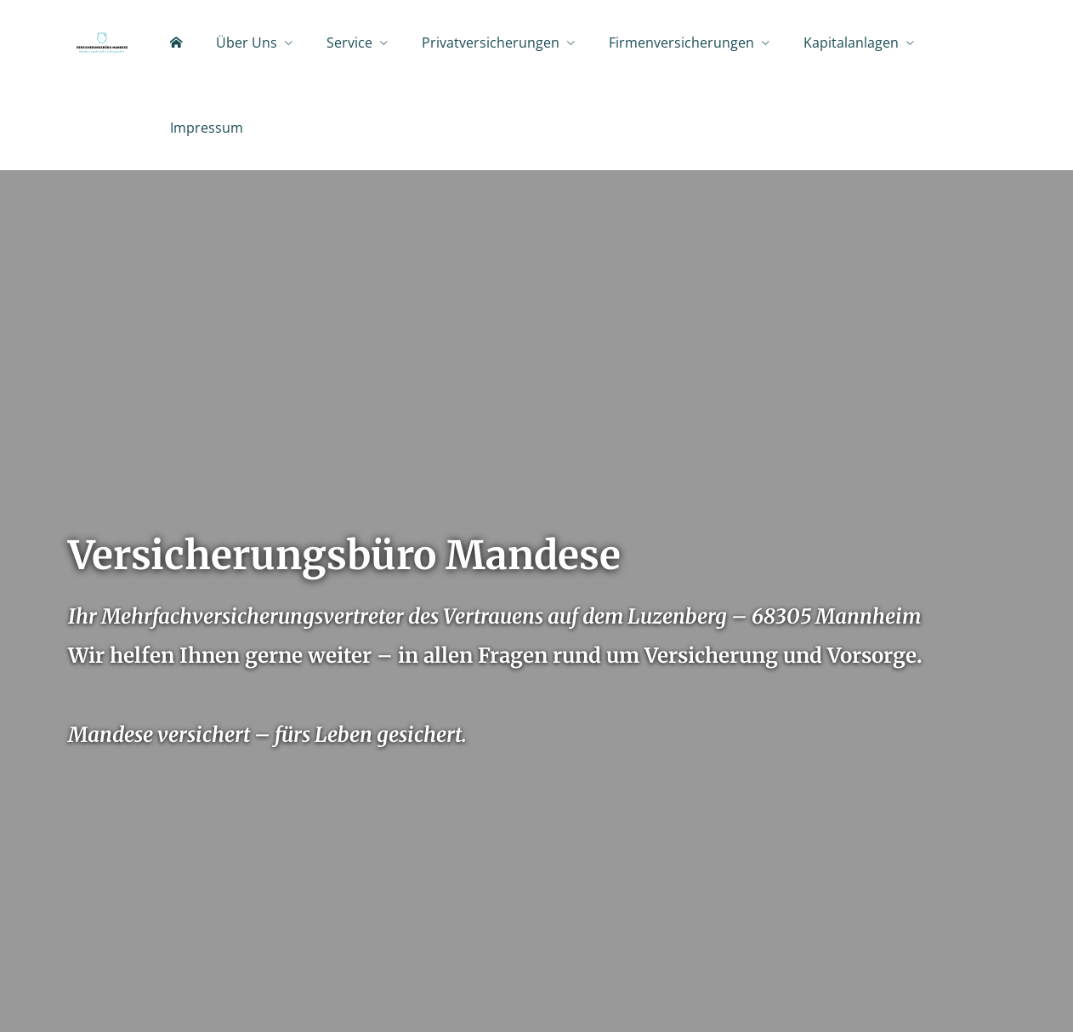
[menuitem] (176, 43)
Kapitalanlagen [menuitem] (851, 43)
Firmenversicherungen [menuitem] (681, 43)
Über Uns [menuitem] (246, 43)
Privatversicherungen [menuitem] (490, 43)
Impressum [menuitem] (206, 128)
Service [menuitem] (349, 43)
